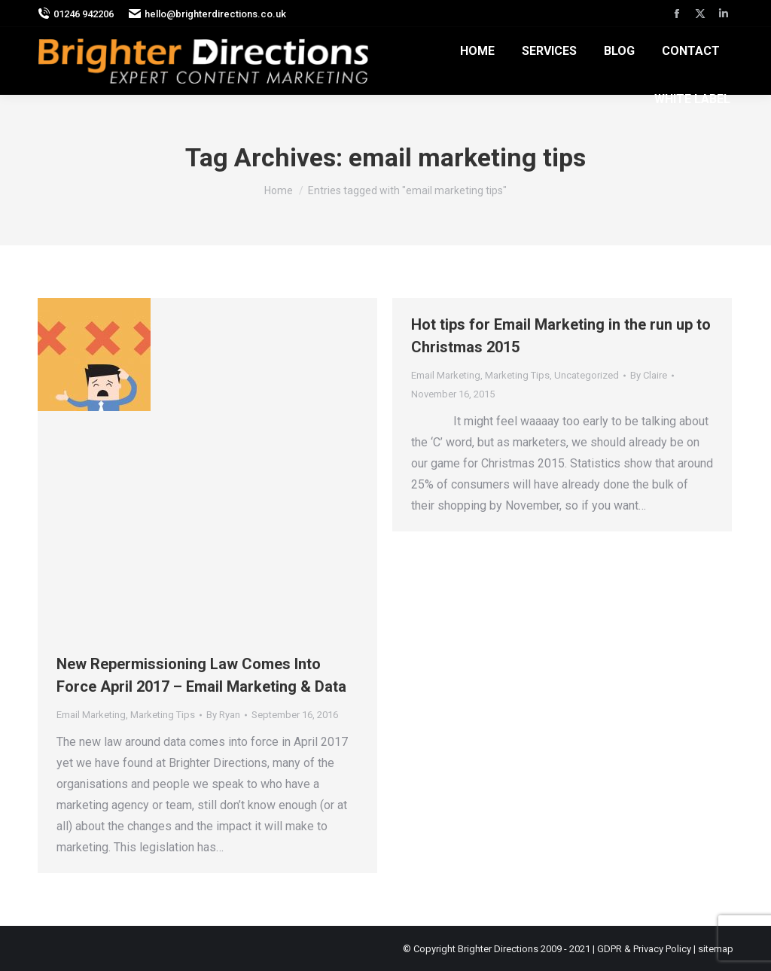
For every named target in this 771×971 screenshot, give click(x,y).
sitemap (715, 948)
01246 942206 (76, 14)
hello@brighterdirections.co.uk (207, 14)
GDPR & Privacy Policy (644, 948)
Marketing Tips (162, 714)
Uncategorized (586, 375)
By (223, 714)
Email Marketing (91, 714)
